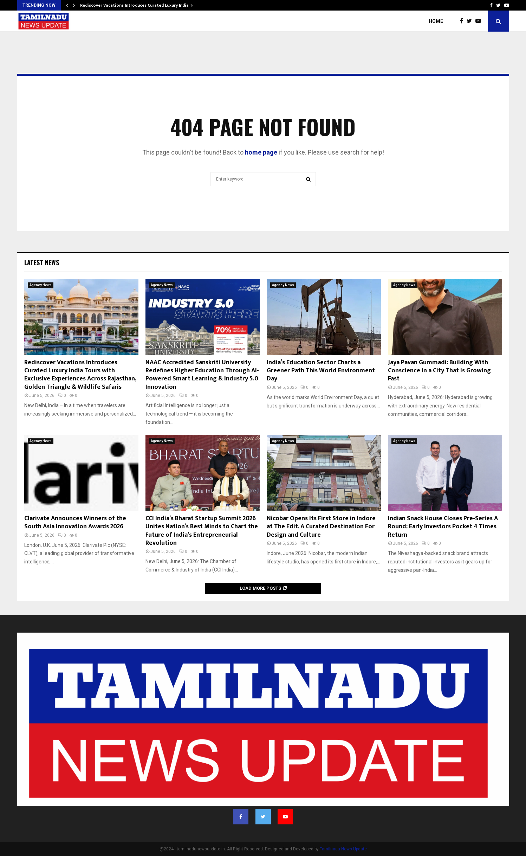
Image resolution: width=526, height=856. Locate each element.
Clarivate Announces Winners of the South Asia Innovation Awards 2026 (75, 522)
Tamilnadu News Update (343, 849)
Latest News (41, 262)
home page (261, 152)
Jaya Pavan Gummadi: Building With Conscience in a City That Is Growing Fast (439, 370)
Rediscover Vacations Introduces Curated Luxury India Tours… (142, 5)
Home (436, 21)
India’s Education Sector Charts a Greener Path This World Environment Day (321, 370)
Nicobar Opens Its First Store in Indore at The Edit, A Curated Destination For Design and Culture (321, 526)
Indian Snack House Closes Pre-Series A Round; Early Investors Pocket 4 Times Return (443, 526)
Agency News (41, 285)
